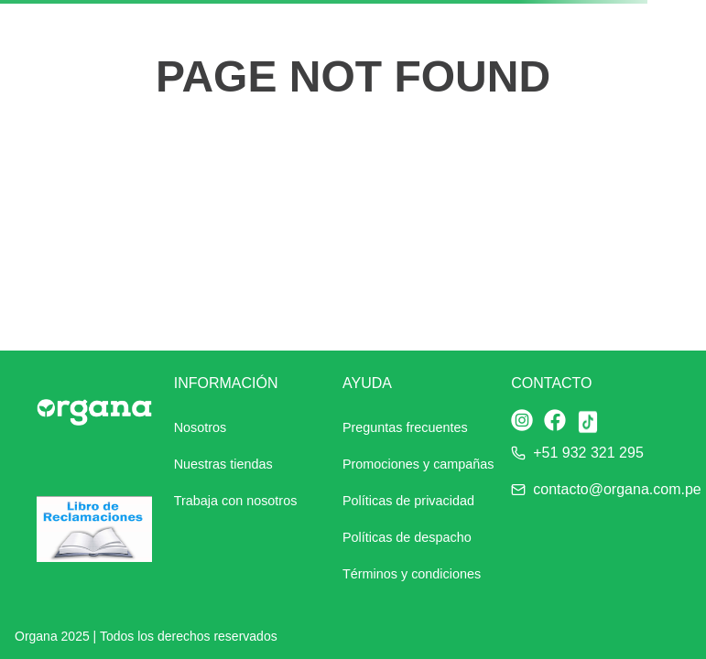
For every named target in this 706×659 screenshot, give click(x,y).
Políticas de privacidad (408, 500)
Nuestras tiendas (223, 464)
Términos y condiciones (411, 574)
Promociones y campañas (418, 464)
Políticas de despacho (407, 537)
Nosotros (200, 427)
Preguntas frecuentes (405, 427)
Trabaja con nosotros (236, 500)
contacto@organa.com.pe (617, 489)
